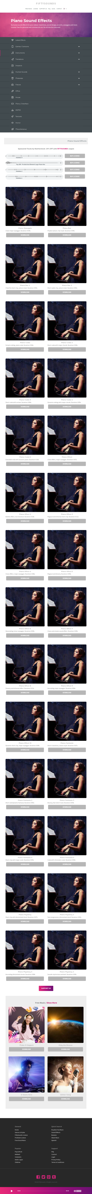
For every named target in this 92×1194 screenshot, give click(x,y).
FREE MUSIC (28, 9)
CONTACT (59, 9)
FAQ (49, 9)
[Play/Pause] (12, 1191)
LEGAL (53, 9)
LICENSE (35, 9)
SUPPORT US (43, 9)
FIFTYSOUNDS (62, 149)
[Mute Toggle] (75, 1191)
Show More (52, 1002)
